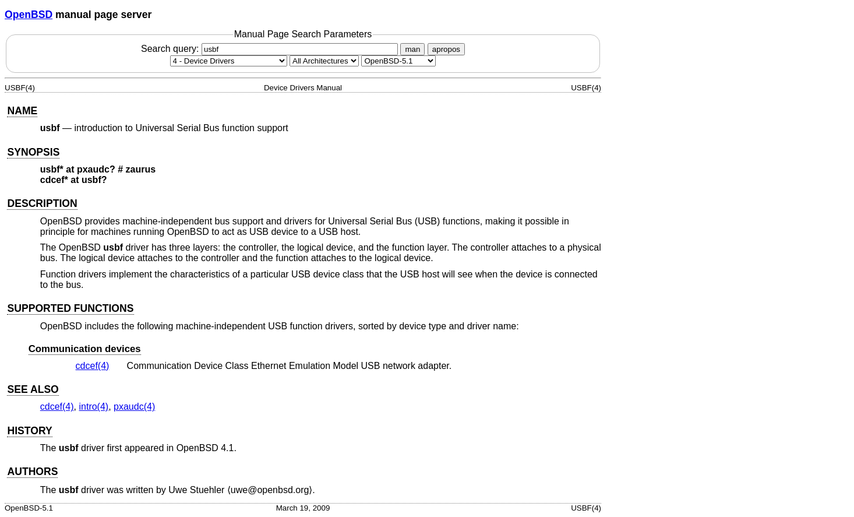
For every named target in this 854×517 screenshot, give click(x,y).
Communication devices (85, 348)
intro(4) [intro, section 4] (93, 407)
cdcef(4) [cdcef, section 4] (93, 366)
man (412, 49)
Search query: (271, 49)
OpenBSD (28, 14)
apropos (446, 49)
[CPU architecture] (324, 60)
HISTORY (29, 431)
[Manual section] (228, 60)
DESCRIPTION (42, 203)
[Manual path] (398, 60)
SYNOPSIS (33, 152)
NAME (22, 111)
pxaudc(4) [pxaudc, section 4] (134, 407)
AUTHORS (32, 471)
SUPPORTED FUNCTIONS (70, 308)
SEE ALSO (32, 389)
